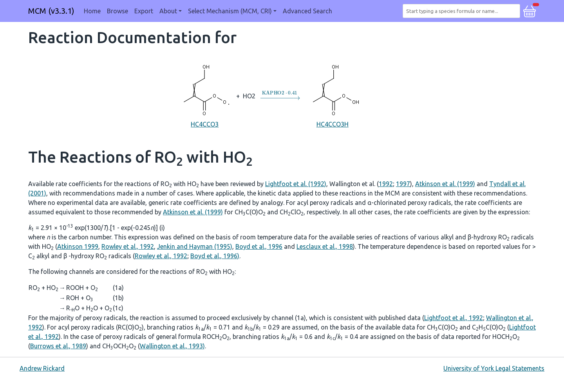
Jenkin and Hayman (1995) (194, 246)
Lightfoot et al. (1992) (295, 183)
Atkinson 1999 (77, 246)
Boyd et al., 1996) (214, 255)
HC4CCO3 (204, 95)
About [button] (168, 10)
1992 (386, 183)
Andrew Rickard (42, 368)
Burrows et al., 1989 (58, 345)
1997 (403, 183)
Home (92, 10)
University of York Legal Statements (493, 368)
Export (143, 10)
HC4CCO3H (333, 95)
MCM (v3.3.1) (51, 10)
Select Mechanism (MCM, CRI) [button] (230, 10)
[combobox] (463, 10)
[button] (529, 10)
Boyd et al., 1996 (258, 246)
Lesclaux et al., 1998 (324, 246)
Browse (117, 10)
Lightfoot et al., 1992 (453, 317)
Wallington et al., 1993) (172, 345)
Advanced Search (307, 10)
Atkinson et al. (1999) (445, 183)
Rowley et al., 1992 (127, 246)
